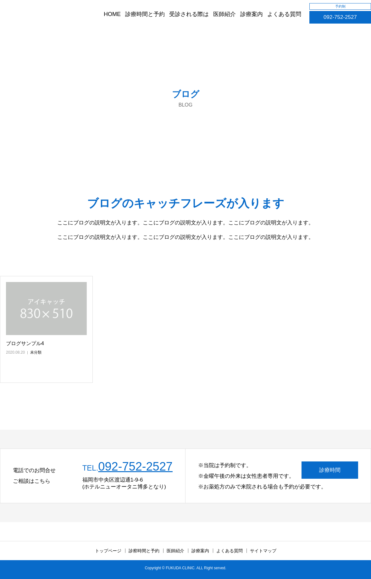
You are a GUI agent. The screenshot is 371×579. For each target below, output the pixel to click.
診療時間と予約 (145, 14)
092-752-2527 (340, 17)
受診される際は (189, 14)
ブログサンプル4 (25, 343)
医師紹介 (224, 14)
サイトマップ (263, 551)
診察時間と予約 (144, 551)
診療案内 (251, 14)
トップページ (108, 551)
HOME (112, 14)
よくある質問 (284, 14)
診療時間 (330, 470)
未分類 (36, 352)
